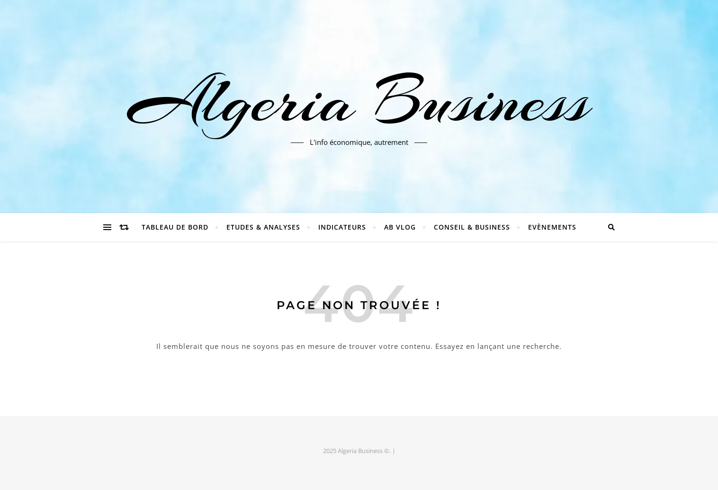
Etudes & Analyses (263, 227)
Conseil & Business (472, 227)
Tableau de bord (175, 227)
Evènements (552, 227)
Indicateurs (342, 227)
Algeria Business (359, 100)
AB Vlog (400, 227)
